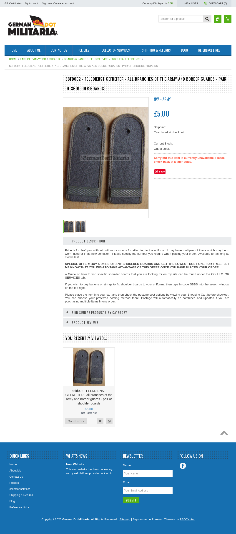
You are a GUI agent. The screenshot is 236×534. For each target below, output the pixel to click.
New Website (75, 464)
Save (162, 171)
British (11, 129)
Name (127, 465)
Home (13, 59)
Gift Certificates (13, 3)
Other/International (18, 145)
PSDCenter (187, 519)
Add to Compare (51, 306)
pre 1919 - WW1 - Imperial (23, 103)
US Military (13, 137)
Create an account (63, 3)
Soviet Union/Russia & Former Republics (25, 120)
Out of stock (76, 421)
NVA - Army (162, 99)
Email (126, 482)
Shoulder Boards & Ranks (67, 59)
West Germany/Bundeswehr (24, 110)
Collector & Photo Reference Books (24, 154)
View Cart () (218, 3)
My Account (31, 3)
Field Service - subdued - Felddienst (115, 59)
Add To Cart (17, 306)
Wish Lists (191, 3)
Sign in (46, 3)
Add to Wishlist (42, 306)
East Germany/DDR (33, 59)
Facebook (183, 466)
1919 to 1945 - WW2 (19, 95)
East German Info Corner (22, 164)
